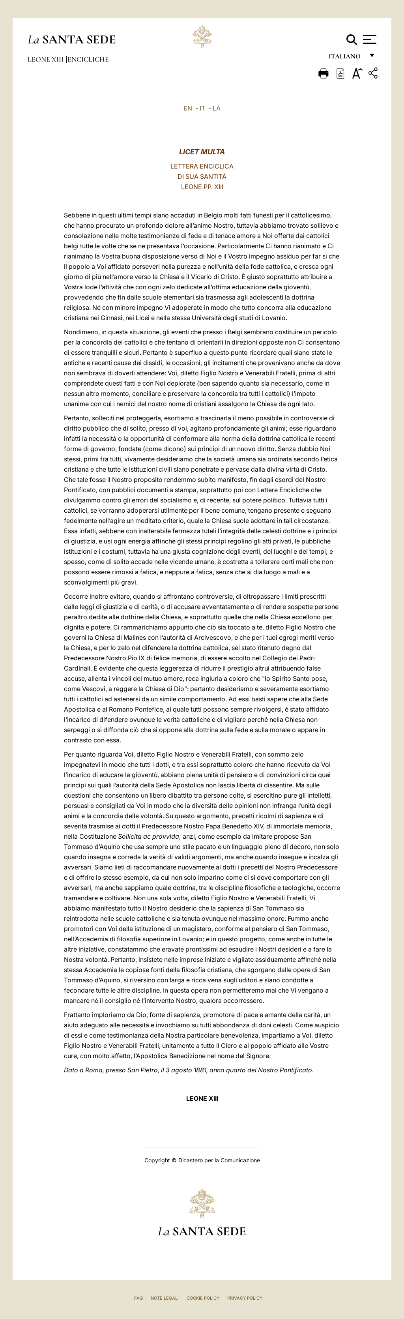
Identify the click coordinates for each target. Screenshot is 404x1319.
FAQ (138, 1298)
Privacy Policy (244, 1298)
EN (187, 108)
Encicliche (88, 59)
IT (202, 108)
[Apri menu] (368, 39)
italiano (346, 58)
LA (217, 108)
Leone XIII (46, 59)
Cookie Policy (203, 1298)
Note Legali (165, 1298)
